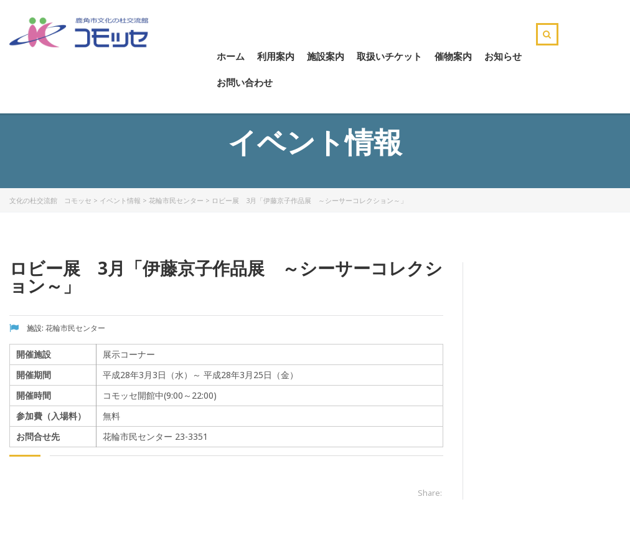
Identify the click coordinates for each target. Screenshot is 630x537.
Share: (430, 492)
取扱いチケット (389, 56)
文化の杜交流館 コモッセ (50, 200)
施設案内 (325, 56)
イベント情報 (120, 200)
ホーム (231, 56)
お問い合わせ (245, 82)
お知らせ (503, 56)
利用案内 (275, 56)
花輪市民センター (176, 200)
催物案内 (453, 56)
